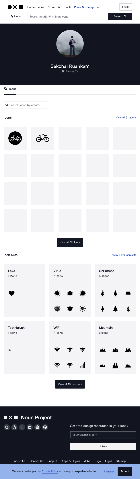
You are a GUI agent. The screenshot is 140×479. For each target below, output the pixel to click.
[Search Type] (17, 16)
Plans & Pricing (84, 7)
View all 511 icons (126, 117)
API (60, 7)
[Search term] (68, 16)
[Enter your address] (103, 434)
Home (31, 7)
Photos (51, 7)
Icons (41, 7)
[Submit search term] (120, 16)
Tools (68, 7)
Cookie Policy (50, 472)
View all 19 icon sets (124, 255)
